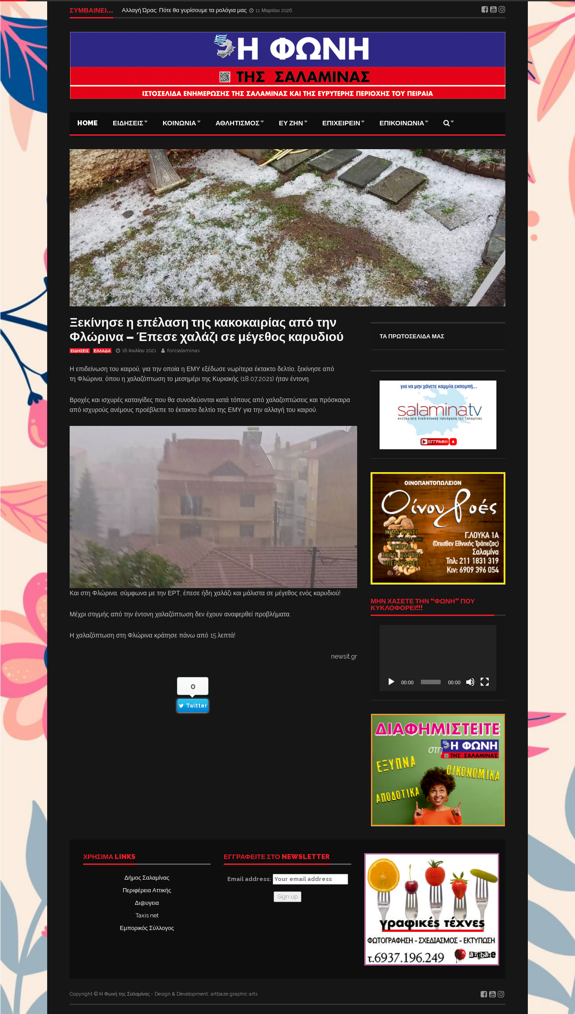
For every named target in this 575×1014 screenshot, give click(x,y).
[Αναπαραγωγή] (391, 681)
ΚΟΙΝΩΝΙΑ (179, 123)
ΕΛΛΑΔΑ (102, 351)
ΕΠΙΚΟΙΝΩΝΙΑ (402, 123)
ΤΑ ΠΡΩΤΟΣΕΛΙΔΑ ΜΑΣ (412, 336)
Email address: (287, 879)
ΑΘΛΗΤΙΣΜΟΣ (238, 123)
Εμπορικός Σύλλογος (147, 928)
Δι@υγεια (147, 902)
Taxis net (147, 915)
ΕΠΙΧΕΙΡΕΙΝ (341, 123)
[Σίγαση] (470, 681)
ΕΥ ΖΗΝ (291, 123)
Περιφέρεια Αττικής (147, 890)
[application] (438, 658)
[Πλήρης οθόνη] (484, 681)
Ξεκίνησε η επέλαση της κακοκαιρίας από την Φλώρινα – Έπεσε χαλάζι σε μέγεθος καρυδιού (207, 329)
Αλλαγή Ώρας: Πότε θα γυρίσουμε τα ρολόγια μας (185, 10)
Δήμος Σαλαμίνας (146, 877)
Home (87, 123)
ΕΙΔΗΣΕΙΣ (128, 123)
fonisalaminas (183, 351)
